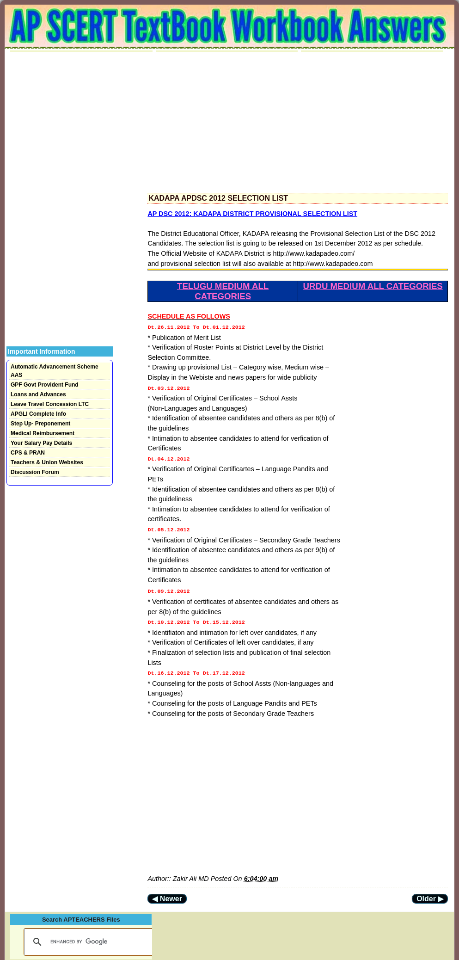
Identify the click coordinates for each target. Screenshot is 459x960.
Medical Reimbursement (42, 433)
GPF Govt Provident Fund (45, 385)
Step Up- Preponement (40, 423)
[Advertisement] (297, 122)
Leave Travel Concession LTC (50, 404)
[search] (87, 934)
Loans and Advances (38, 394)
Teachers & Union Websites (47, 462)
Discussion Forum (35, 472)
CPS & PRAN (28, 452)
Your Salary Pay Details (41, 443)
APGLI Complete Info (38, 414)
